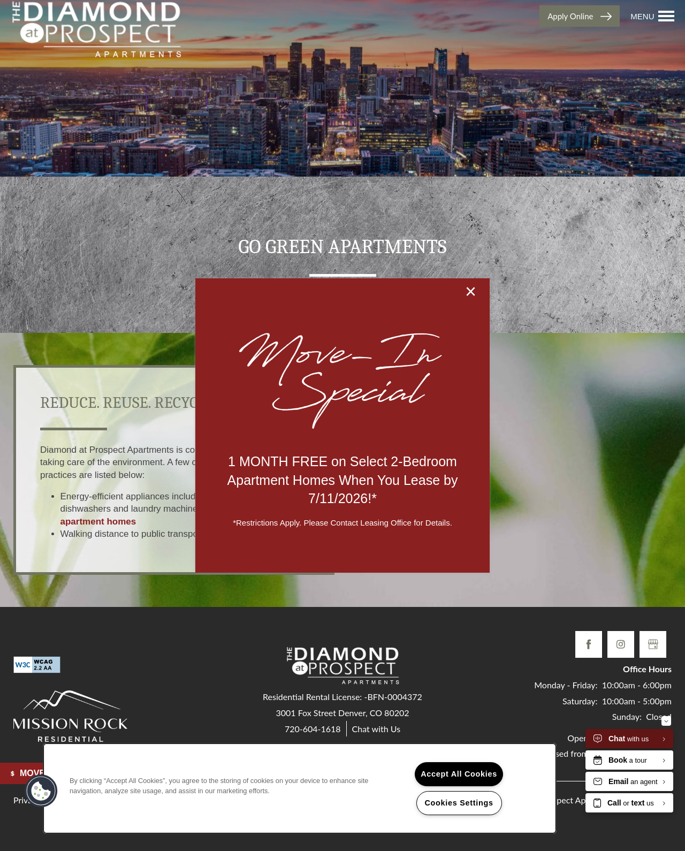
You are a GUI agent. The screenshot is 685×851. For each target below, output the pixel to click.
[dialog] (342, 425)
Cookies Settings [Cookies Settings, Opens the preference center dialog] (458, 803)
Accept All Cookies (459, 774)
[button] (41, 791)
